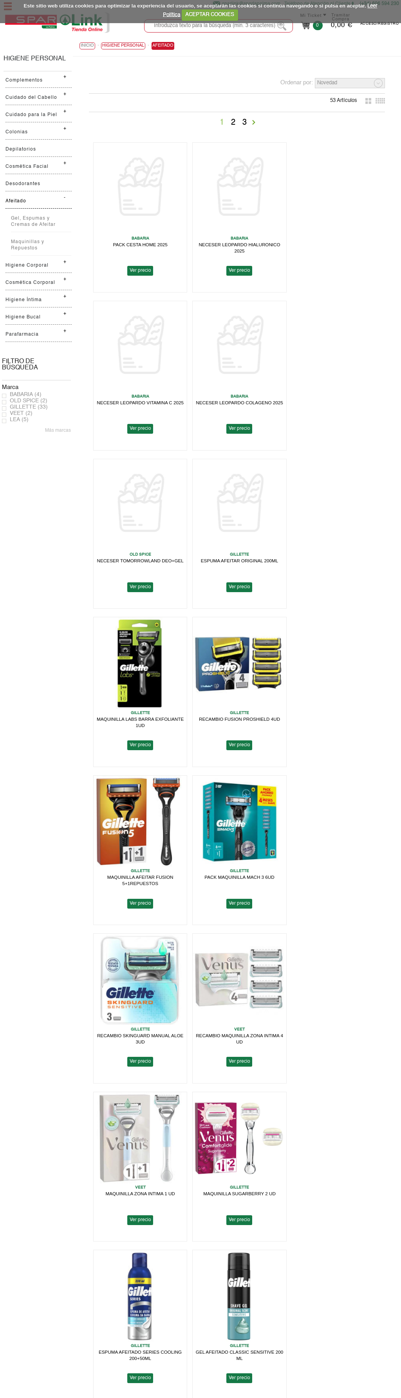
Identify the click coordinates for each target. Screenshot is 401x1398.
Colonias (16, 132)
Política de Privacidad (266, 1309)
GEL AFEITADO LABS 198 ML (139, 1176)
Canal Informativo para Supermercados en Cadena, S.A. (305, 1341)
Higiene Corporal (27, 265)
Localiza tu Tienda (28, 1309)
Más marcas (58, 430)
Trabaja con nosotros (32, 1322)
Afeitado (15, 201)
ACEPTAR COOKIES (209, 14)
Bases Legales (258, 1328)
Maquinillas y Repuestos (27, 245)
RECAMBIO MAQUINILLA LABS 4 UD (235, 1176)
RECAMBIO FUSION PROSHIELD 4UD (235, 553)
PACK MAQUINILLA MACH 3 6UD (139, 709)
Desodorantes (22, 184)
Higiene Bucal (23, 317)
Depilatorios (20, 149)
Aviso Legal (255, 1303)
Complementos (24, 80)
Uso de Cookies (260, 1316)
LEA (19, 419)
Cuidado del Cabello (31, 97)
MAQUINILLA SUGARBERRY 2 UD (235, 864)
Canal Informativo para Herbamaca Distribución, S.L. (302, 1347)
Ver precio (139, 267)
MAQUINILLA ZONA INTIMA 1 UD (138, 864)
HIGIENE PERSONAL (35, 59)
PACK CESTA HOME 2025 (139, 241)
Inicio (87, 46)
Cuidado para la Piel (31, 115)
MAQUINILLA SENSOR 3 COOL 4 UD (235, 1020)
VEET (21, 413)
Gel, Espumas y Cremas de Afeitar (33, 221)
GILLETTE (29, 407)
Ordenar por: (296, 82)
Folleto (15, 1316)
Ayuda (15, 1328)
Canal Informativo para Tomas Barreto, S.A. (291, 1335)
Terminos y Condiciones (269, 1322)
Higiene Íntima (23, 300)
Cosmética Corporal (30, 282)
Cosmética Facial (27, 166)
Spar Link (18, 1303)
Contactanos (256, 1353)
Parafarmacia (22, 334)
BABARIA (26, 394)
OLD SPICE (28, 401)
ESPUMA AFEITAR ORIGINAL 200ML (331, 397)
